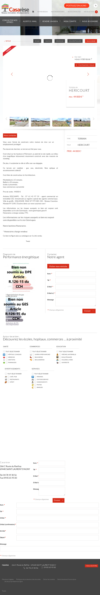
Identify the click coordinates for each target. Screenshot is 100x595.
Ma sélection (92, 12)
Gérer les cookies (49, 579)
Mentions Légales (8, 579)
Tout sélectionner (13, 351)
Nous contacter (77, 12)
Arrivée (3, 531)
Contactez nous (86, 65)
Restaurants (14, 379)
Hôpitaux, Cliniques (14, 354)
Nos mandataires (63, 12)
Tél (49, 280)
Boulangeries (39, 360)
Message (50, 300)
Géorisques (31, 220)
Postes (39, 384)
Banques (40, 387)
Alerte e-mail (30, 21)
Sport (12, 382)
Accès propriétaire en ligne (14, 581)
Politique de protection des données (28, 579)
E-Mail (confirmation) (8, 524)
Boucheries (39, 357)
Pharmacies (12, 362)
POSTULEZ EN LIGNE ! (76, 5)
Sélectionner (59, 41)
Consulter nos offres (9, 21)
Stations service (42, 379)
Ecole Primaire (67, 357)
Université (65, 362)
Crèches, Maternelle (69, 354)
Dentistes (11, 360)
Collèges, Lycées (67, 360)
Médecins (11, 357)
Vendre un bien (50, 21)
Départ (3, 537)
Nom (49, 274)
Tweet (28, 241)
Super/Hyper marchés (42, 354)
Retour (8, 41)
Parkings (40, 376)
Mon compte (70, 21)
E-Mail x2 (51, 293)
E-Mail (50, 287)
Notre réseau (50, 12)
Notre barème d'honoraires (14, 226)
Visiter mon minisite (58, 266)
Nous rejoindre (90, 21)
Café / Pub (13, 376)
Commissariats (42, 382)
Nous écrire (91, 566)
